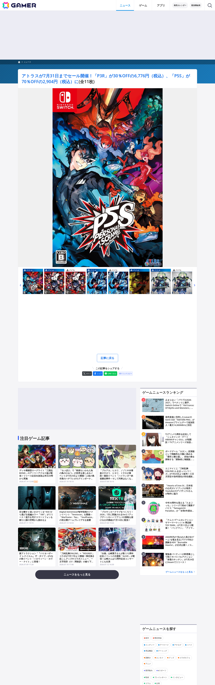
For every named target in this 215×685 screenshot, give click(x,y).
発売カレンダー (180, 5)
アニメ (148, 663)
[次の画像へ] (107, 177)
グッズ (171, 657)
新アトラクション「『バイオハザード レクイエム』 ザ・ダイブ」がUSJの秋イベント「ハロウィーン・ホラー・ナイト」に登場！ (36, 557)
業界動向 (149, 670)
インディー (149, 645)
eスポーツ (162, 670)
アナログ (177, 645)
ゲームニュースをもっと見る (179, 571)
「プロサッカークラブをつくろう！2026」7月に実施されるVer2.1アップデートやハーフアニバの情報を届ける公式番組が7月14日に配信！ (116, 515)
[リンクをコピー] (125, 373)
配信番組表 (195, 5)
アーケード (164, 645)
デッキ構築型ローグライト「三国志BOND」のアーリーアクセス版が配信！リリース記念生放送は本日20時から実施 (36, 474)
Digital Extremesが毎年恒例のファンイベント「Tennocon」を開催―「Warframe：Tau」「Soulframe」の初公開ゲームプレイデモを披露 (76, 515)
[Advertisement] (107, 35)
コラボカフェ (184, 657)
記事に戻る (107, 358)
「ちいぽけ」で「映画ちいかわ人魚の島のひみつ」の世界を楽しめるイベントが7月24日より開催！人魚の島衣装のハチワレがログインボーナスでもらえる (76, 476)
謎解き (148, 657)
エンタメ (159, 657)
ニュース (27, 62)
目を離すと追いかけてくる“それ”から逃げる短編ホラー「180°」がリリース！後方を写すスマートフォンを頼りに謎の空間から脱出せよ (36, 515)
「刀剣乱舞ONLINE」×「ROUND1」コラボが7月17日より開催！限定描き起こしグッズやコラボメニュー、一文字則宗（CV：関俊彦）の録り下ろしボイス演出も (76, 558)
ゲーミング (162, 651)
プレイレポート (160, 677)
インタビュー (177, 677)
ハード (189, 645)
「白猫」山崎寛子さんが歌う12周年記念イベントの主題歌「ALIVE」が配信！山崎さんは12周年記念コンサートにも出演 (117, 557)
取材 (147, 677)
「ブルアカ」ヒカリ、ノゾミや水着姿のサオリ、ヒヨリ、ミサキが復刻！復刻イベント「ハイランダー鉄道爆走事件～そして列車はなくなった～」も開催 (116, 476)
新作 (147, 638)
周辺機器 (149, 651)
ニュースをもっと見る (77, 574)
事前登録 (158, 638)
